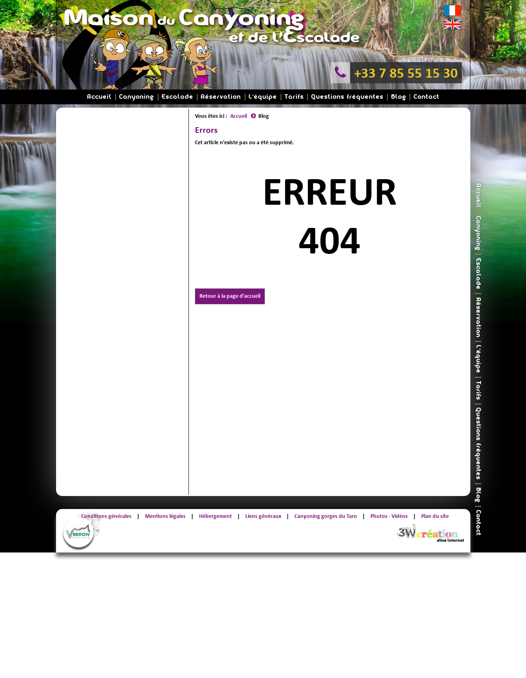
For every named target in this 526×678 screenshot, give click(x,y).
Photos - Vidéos (389, 516)
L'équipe (263, 97)
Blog (398, 97)
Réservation (221, 97)
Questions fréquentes (347, 97)
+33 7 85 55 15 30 (406, 72)
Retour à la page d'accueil (229, 295)
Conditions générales (106, 516)
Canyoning (136, 97)
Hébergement (215, 516)
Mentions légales (165, 516)
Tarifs (294, 97)
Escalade (177, 97)
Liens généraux (263, 516)
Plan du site (435, 516)
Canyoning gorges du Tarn (325, 516)
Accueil (99, 97)
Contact (426, 97)
